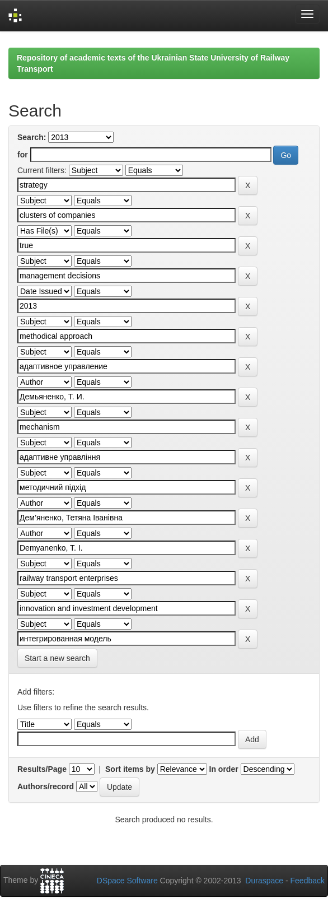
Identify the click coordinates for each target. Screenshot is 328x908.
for (22, 154)
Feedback (307, 880)
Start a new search (57, 658)
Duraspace (264, 880)
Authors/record (45, 786)
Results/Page (42, 769)
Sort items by (130, 769)
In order (223, 769)
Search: (31, 137)
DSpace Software (127, 880)
